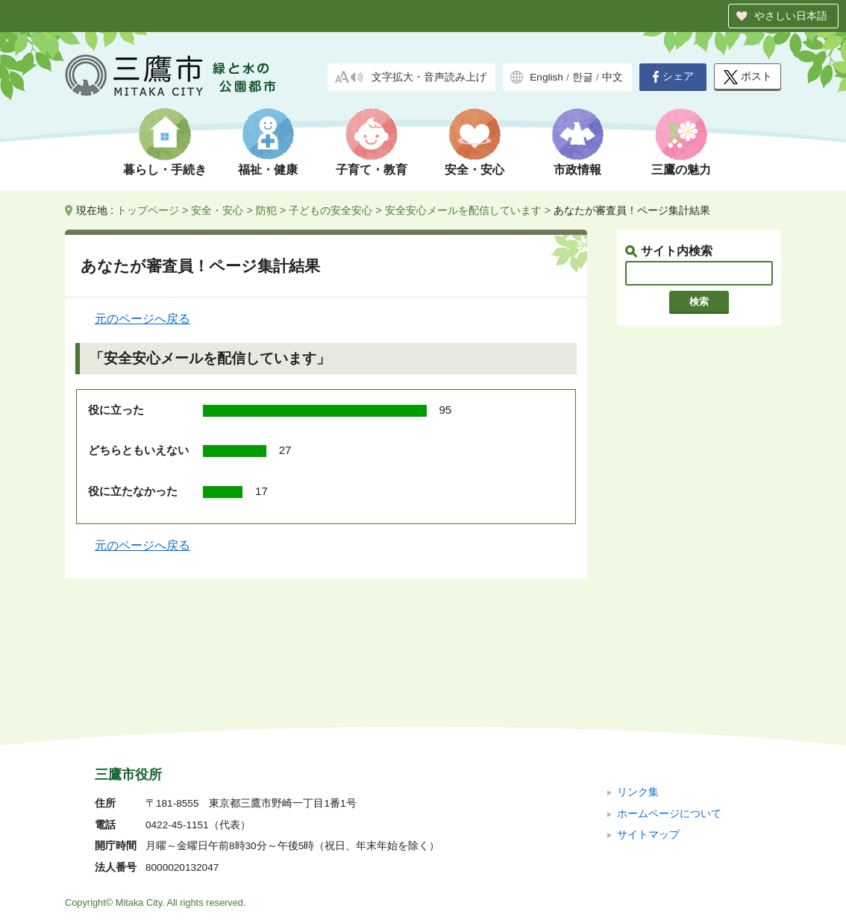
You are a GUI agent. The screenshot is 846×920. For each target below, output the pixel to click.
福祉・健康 (268, 169)
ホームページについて (669, 713)
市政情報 (577, 169)
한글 (582, 77)
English (546, 77)
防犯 (266, 210)
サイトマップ (648, 734)
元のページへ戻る (142, 318)
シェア (673, 77)
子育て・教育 (371, 169)
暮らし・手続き (165, 169)
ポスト (748, 77)
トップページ (147, 210)
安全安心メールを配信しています (463, 210)
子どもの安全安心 (330, 210)
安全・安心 (474, 169)
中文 (612, 77)
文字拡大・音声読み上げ (429, 77)
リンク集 (638, 692)
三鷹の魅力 (681, 169)
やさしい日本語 (790, 16)
